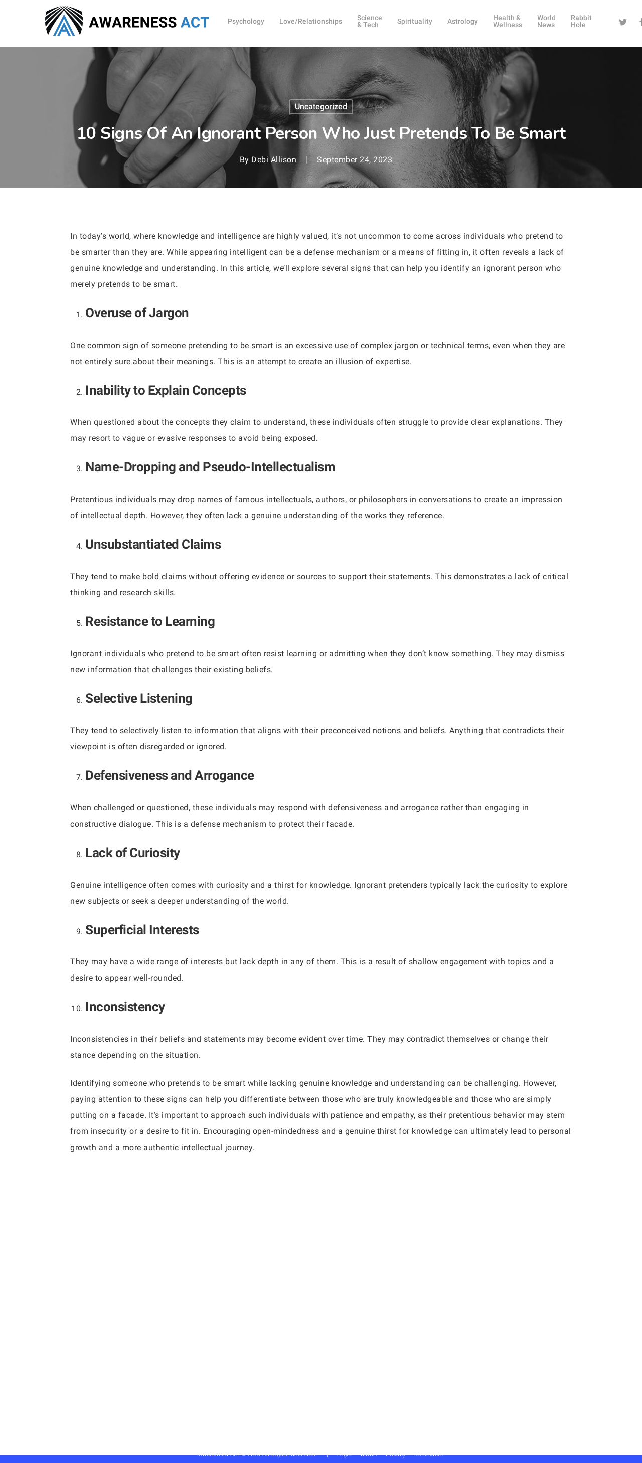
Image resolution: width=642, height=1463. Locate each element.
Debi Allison (273, 160)
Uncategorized (321, 106)
